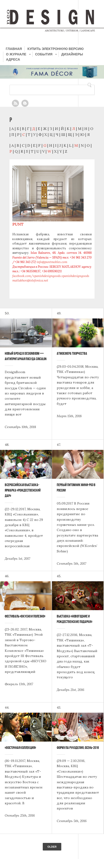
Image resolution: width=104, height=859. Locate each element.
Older (52, 846)
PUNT (18, 224)
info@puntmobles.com (52, 262)
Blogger (24, 103)
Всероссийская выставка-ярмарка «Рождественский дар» (23, 490)
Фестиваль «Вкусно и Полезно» (25, 616)
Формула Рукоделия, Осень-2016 (78, 748)
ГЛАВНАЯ (14, 49)
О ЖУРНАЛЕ (16, 54)
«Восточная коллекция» (20, 748)
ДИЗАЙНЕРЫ (72, 54)
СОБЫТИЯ (43, 54)
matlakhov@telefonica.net (30, 280)
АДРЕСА (13, 59)
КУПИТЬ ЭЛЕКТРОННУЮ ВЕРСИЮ (55, 49)
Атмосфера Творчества (72, 353)
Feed (15, 103)
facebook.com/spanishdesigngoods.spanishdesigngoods (50, 276)
